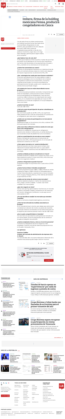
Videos (24, 405)
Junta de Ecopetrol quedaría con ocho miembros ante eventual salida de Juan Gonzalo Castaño (9, 323)
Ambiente (55, 365)
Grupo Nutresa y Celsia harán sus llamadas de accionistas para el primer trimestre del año (46, 304)
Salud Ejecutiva (35, 402)
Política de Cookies (47, 398)
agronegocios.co (15, 411)
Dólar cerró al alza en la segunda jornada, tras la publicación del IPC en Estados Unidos (9, 313)
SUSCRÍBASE (61, 1)
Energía (4, 319)
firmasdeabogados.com (37, 411)
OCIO (24, 6)
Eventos (33, 392)
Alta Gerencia (26, 385)
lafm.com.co (51, 413)
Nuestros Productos (47, 389)
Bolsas (4, 310)
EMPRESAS (20, 6)
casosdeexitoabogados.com (7, 413)
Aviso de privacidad (47, 392)
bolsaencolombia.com (47, 411)
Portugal (5, 290)
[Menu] (8, 6)
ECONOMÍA (15, 6)
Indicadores (16, 397)
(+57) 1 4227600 (4, 391)
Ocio (33, 398)
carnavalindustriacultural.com (20, 413)
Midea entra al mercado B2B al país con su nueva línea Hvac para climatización (15, 369)
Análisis (33, 385)
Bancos (4, 281)
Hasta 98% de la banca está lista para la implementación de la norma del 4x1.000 (8, 285)
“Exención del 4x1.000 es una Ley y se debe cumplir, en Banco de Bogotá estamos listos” (9, 332)
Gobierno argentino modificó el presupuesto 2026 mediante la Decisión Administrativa (15, 358)
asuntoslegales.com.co (5, 411)
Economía (34, 389)
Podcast (16, 402)
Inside (33, 397)
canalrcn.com (30, 413)
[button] (19, 255)
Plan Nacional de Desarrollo (14, 11)
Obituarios (25, 398)
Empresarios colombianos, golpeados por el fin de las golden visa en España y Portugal (9, 294)
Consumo (16, 389)
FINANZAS (11, 6)
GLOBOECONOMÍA (28, 6)
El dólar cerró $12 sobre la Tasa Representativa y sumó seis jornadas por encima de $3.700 (36, 370)
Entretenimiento (6, 300)
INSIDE (62, 6)
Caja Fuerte (25, 386)
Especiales (25, 392)
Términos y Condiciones (48, 394)
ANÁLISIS (41, 6)
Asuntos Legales (17, 386)
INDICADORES (57, 6)
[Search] (55, 3)
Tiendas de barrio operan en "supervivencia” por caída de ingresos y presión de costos (43, 286)
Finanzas (16, 394)
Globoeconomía (35, 394)
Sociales (12, 365)
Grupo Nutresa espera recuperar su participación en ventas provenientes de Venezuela (45, 322)
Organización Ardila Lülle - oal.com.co (59, 412)
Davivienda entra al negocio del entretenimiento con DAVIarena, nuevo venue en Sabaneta (8, 304)
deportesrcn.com (11, 414)
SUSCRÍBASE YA (48, 260)
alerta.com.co (4, 414)
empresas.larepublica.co (25, 411)
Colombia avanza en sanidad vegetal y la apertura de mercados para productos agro (58, 369)
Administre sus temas (6, 48)
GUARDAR (60, 34)
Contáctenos (45, 390)
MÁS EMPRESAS (57, 337)
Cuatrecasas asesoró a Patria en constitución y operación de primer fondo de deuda (58, 358)
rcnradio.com (37, 413)
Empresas (16, 392)
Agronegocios (17, 385)
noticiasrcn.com (44, 413)
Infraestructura (26, 397)
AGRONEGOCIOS (36, 6)
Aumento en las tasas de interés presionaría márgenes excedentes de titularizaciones (36, 358)
